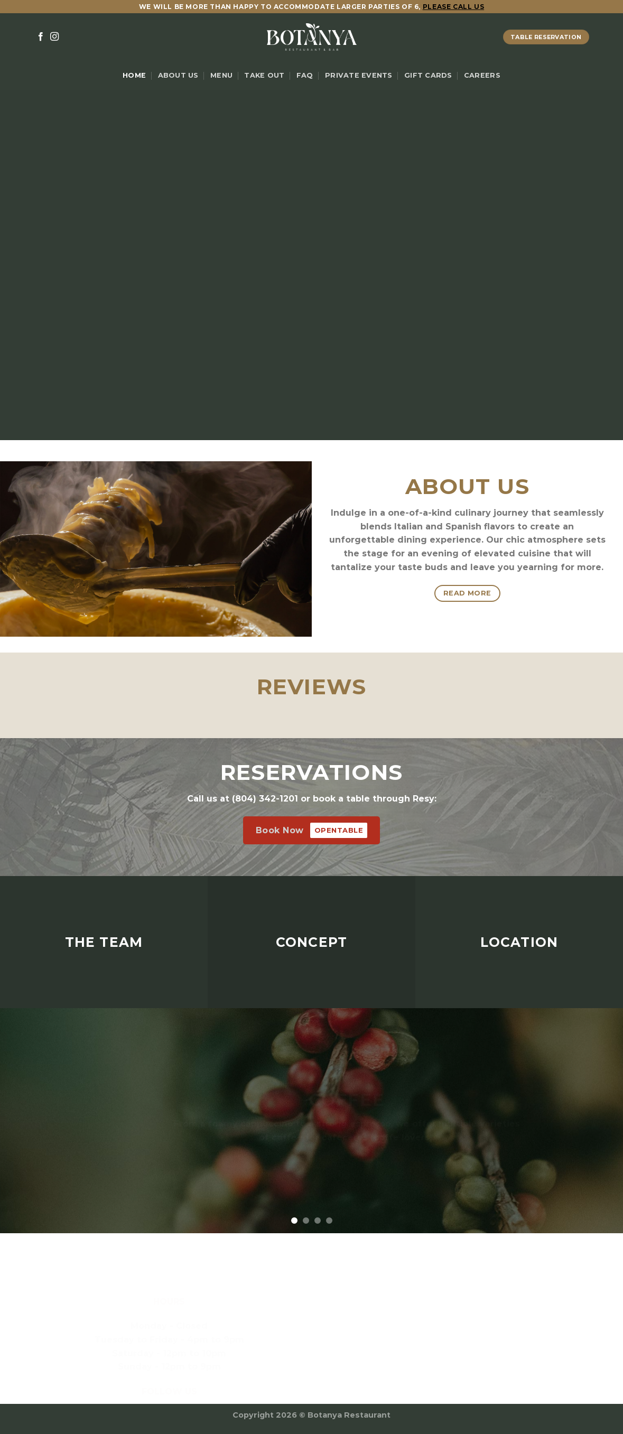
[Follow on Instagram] (54, 37)
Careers (482, 75)
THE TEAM (104, 942)
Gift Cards (428, 75)
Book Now (312, 830)
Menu (221, 75)
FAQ (304, 75)
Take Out (264, 75)
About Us (178, 75)
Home (134, 75)
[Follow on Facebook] (40, 37)
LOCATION (519, 942)
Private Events (359, 75)
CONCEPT (312, 942)
